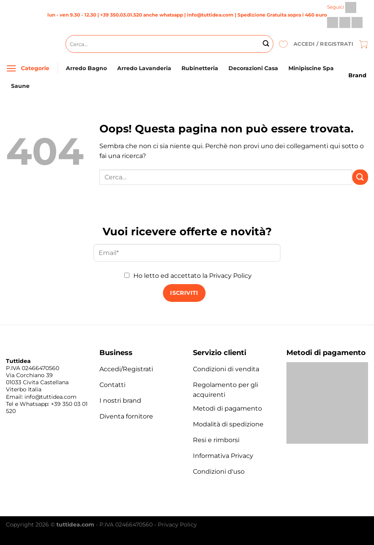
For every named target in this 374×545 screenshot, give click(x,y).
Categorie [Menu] (35, 68)
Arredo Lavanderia (144, 68)
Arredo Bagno (86, 68)
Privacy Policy (230, 275)
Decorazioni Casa (253, 68)
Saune (20, 85)
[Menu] (11, 68)
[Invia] (266, 44)
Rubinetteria (199, 68)
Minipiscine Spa (311, 68)
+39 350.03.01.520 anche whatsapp (141, 15)
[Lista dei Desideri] (283, 44)
